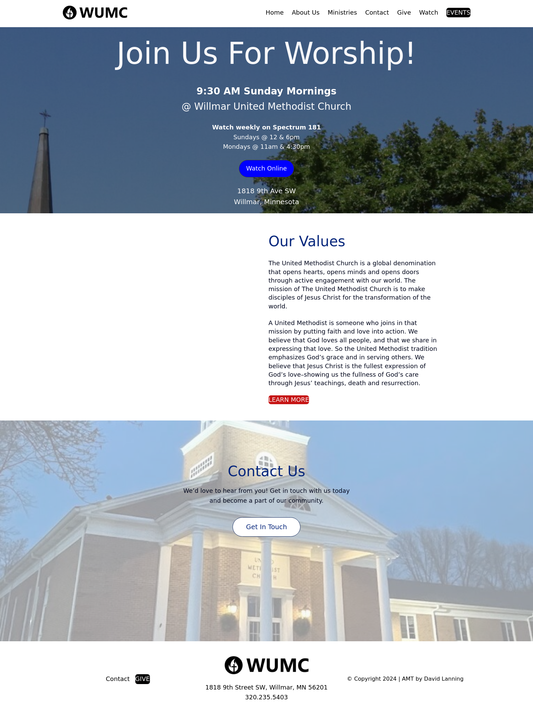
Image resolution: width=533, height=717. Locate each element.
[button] (266, 168)
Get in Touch (266, 527)
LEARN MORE (289, 399)
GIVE (142, 678)
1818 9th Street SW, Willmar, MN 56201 (266, 687)
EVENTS (458, 12)
